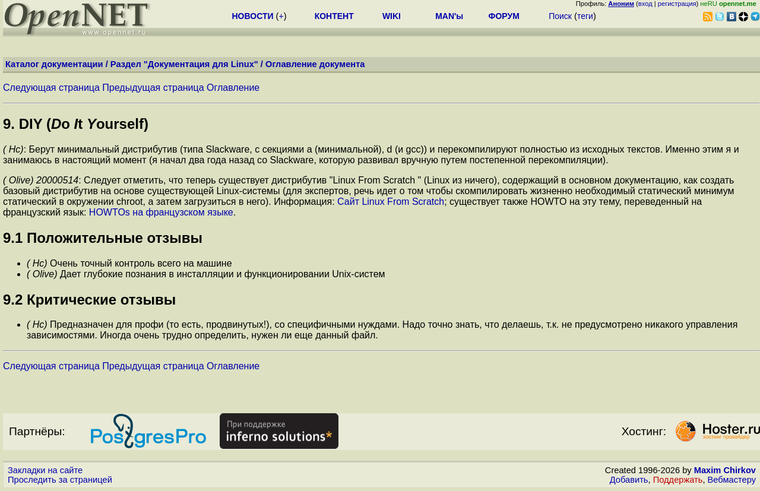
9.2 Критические (62, 300)
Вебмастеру (732, 479)
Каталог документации (54, 64)
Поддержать (678, 479)
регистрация (677, 3)
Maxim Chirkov (725, 470)
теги (585, 16)
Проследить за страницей (60, 479)
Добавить (629, 479)
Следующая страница (51, 88)
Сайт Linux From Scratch (390, 202)
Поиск (560, 16)
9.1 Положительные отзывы (102, 238)
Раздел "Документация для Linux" (184, 64)
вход (645, 3)
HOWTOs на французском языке (161, 212)
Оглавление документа (315, 64)
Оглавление (233, 88)
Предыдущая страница (153, 88)
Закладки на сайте (45, 470)
